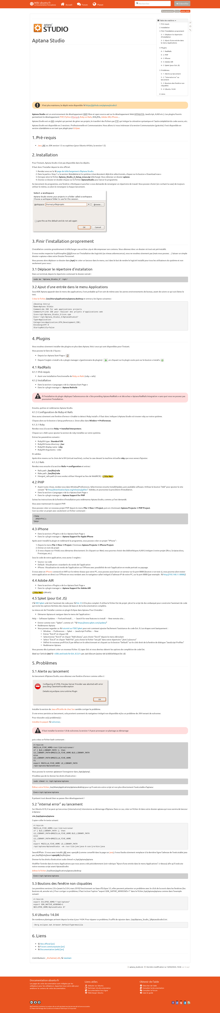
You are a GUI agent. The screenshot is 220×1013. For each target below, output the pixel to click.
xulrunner (56, 721)
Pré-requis (165, 24)
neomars (67, 958)
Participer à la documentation (98, 988)
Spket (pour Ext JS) (172, 65)
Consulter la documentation (152, 988)
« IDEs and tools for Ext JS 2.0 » (67, 653)
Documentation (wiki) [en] (52, 949)
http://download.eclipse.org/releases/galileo (67, 489)
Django (75, 117)
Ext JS (79, 603)
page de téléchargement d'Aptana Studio (75, 171)
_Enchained (51, 958)
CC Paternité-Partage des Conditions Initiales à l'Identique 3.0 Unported (53, 1008)
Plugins (164, 48)
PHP (166, 55)
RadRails (168, 51)
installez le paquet (40, 721)
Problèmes (165, 70)
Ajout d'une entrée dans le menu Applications (172, 41)
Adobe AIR (169, 62)
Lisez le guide (146, 993)
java (111, 852)
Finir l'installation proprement (172, 31)
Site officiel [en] (47, 943)
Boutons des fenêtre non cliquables (172, 84)
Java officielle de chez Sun (63, 709)
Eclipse (76, 128)
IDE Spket (40, 603)
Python (67, 117)
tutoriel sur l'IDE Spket (72, 628)
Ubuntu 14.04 (170, 89)
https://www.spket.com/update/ (92, 622)
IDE (177, 11)
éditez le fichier (39, 870)
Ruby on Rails (86, 117)
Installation (165, 27)
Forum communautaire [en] (52, 946)
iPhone (167, 58)
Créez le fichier (39, 298)
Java (40, 145)
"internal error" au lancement (170, 78)
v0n (58, 958)
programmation (167, 11)
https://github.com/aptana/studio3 (101, 105)
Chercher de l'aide (148, 985)
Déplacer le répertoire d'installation (171, 35)
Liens (163, 94)
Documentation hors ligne (96, 990)
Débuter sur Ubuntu (94, 985)
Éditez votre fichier (40, 787)
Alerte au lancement (173, 74)
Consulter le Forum (149, 990)
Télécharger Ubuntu (94, 993)
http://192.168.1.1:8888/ (174, 574)
